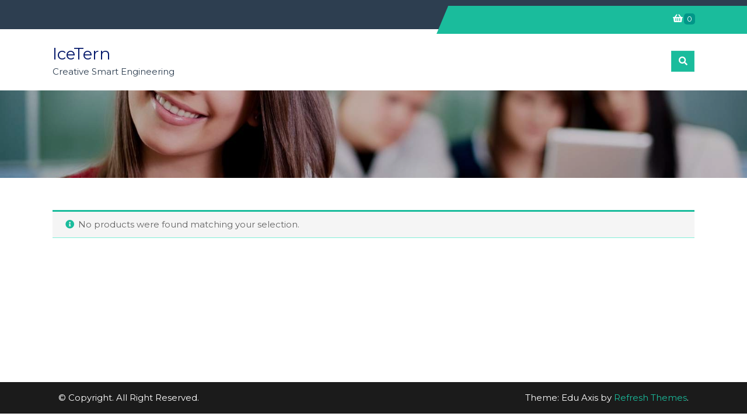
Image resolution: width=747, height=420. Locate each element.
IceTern (82, 54)
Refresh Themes (650, 397)
